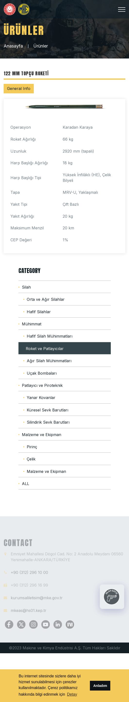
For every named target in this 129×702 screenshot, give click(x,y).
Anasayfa (13, 46)
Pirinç (32, 446)
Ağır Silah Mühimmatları (49, 360)
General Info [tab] (18, 88)
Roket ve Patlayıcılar (45, 348)
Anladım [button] (100, 686)
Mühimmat (31, 324)
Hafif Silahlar (39, 311)
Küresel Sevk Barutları (47, 410)
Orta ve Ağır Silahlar (46, 299)
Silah (26, 287)
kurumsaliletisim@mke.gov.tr (37, 599)
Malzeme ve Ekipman (41, 434)
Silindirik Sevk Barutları (48, 422)
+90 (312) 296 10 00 (29, 573)
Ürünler (40, 46)
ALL (25, 483)
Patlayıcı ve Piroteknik (42, 385)
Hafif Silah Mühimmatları (49, 336)
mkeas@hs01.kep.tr (28, 611)
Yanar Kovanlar (41, 397)
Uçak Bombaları (42, 373)
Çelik (31, 459)
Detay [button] (72, 694)
